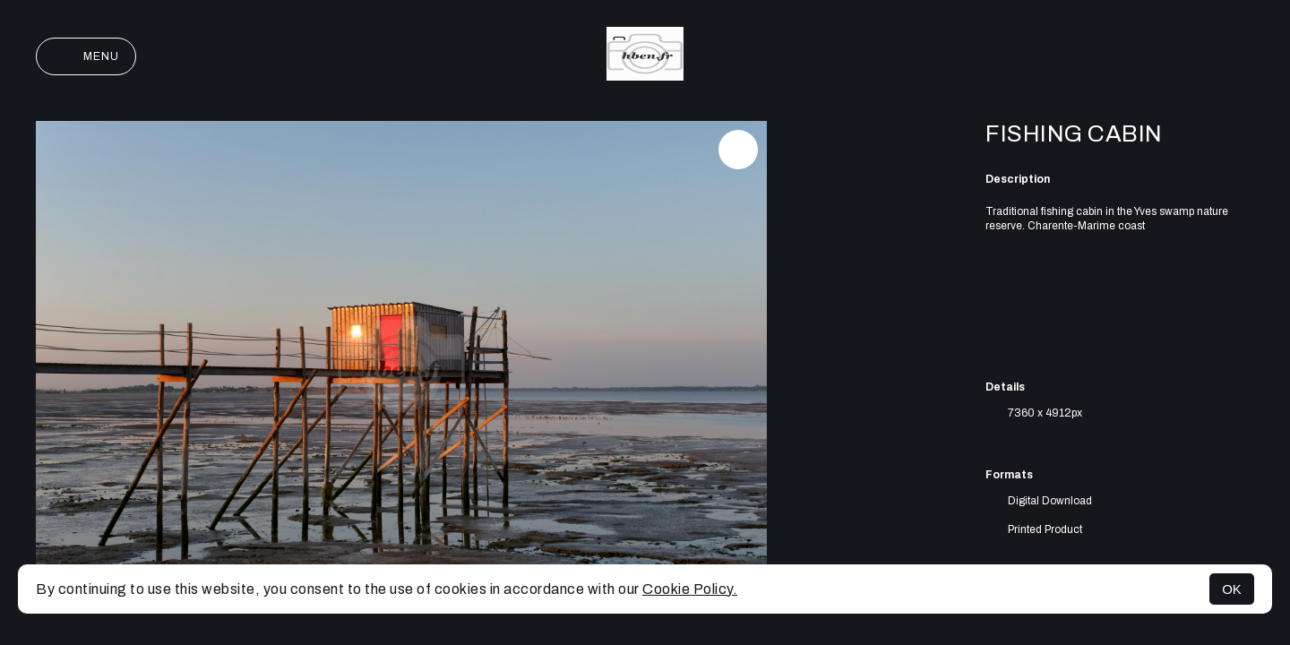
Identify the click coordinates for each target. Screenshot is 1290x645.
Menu (86, 56)
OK (1232, 589)
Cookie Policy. (689, 589)
